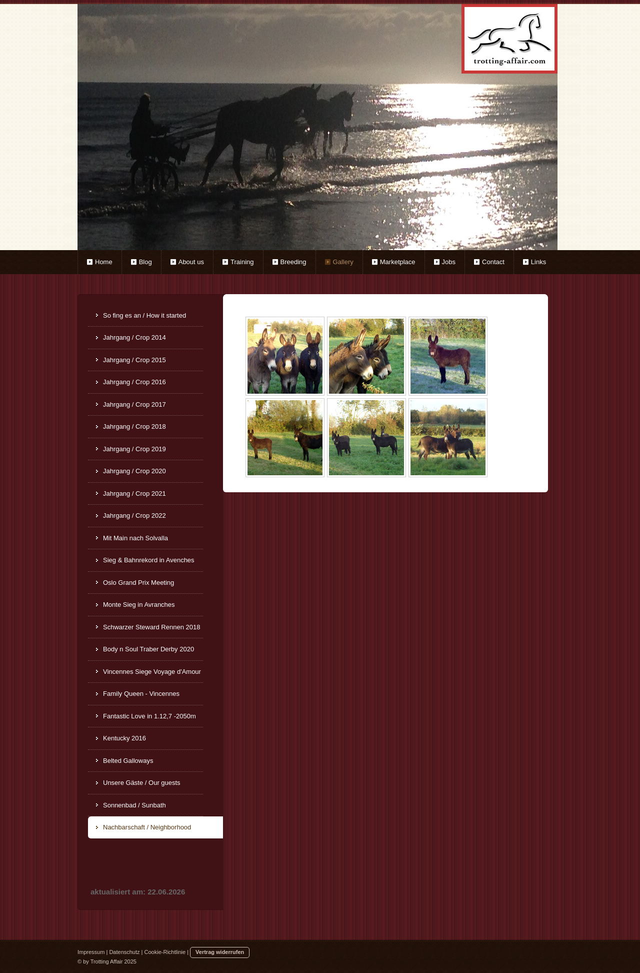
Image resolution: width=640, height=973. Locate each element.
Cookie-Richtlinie (165, 952)
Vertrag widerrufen (220, 952)
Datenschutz (124, 952)
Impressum (91, 952)
